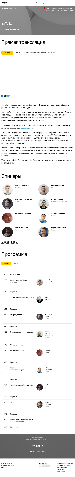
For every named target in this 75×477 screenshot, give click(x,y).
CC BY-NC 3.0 (69, 465)
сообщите (12, 465)
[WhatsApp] (7, 96)
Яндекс (63, 471)
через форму (26, 128)
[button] (22, 281)
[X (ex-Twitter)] (5, 96)
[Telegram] (9, 96)
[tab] (7, 53)
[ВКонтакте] (2, 96)
